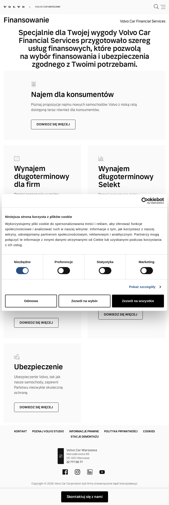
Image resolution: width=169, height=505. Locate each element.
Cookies (149, 431)
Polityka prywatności (121, 431)
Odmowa (31, 301)
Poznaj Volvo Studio (48, 431)
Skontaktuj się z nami (85, 496)
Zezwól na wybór (84, 301)
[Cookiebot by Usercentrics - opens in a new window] (144, 200)
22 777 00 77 (74, 462)
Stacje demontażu (85, 436)
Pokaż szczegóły (142, 287)
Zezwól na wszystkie (138, 301)
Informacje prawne (84, 431)
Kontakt (20, 431)
